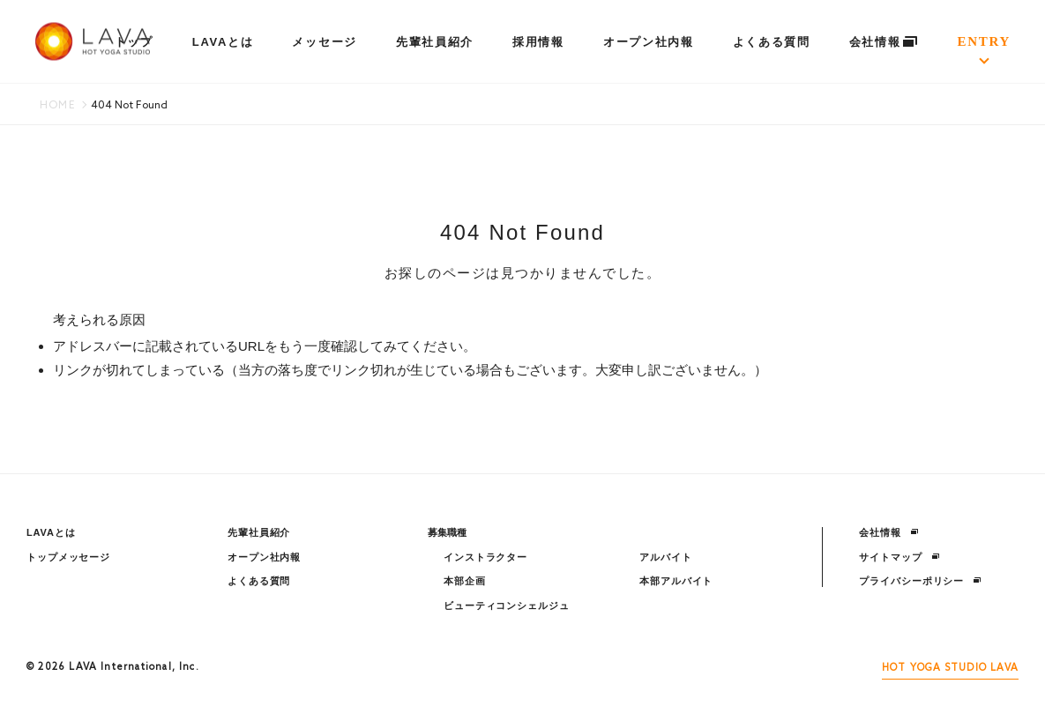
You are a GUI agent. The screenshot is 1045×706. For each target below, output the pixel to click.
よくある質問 (771, 41)
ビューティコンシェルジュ (507, 605)
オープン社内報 (648, 41)
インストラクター (485, 557)
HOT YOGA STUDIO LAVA (950, 668)
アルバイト (665, 557)
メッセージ (324, 41)
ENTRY (984, 41)
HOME (57, 106)
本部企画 (465, 581)
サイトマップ (899, 557)
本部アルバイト (676, 581)
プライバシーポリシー (920, 581)
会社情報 (884, 41)
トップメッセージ (68, 557)
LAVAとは (223, 41)
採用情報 (538, 41)
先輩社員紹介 (435, 41)
